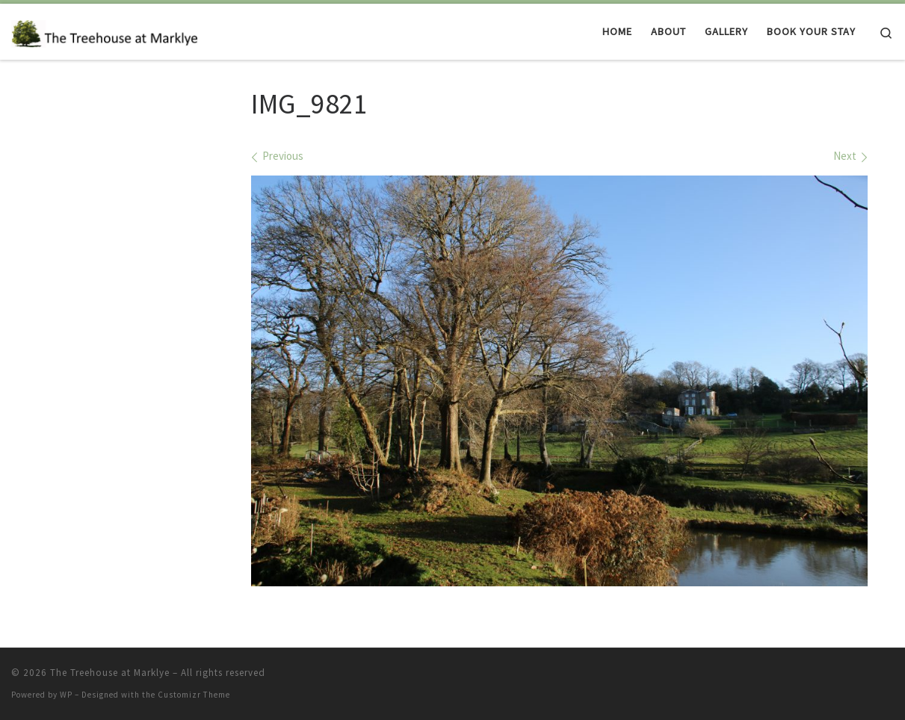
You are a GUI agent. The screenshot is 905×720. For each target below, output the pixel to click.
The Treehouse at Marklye (110, 672)
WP (66, 694)
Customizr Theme (194, 694)
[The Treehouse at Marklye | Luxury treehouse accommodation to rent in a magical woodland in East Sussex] (104, 31)
